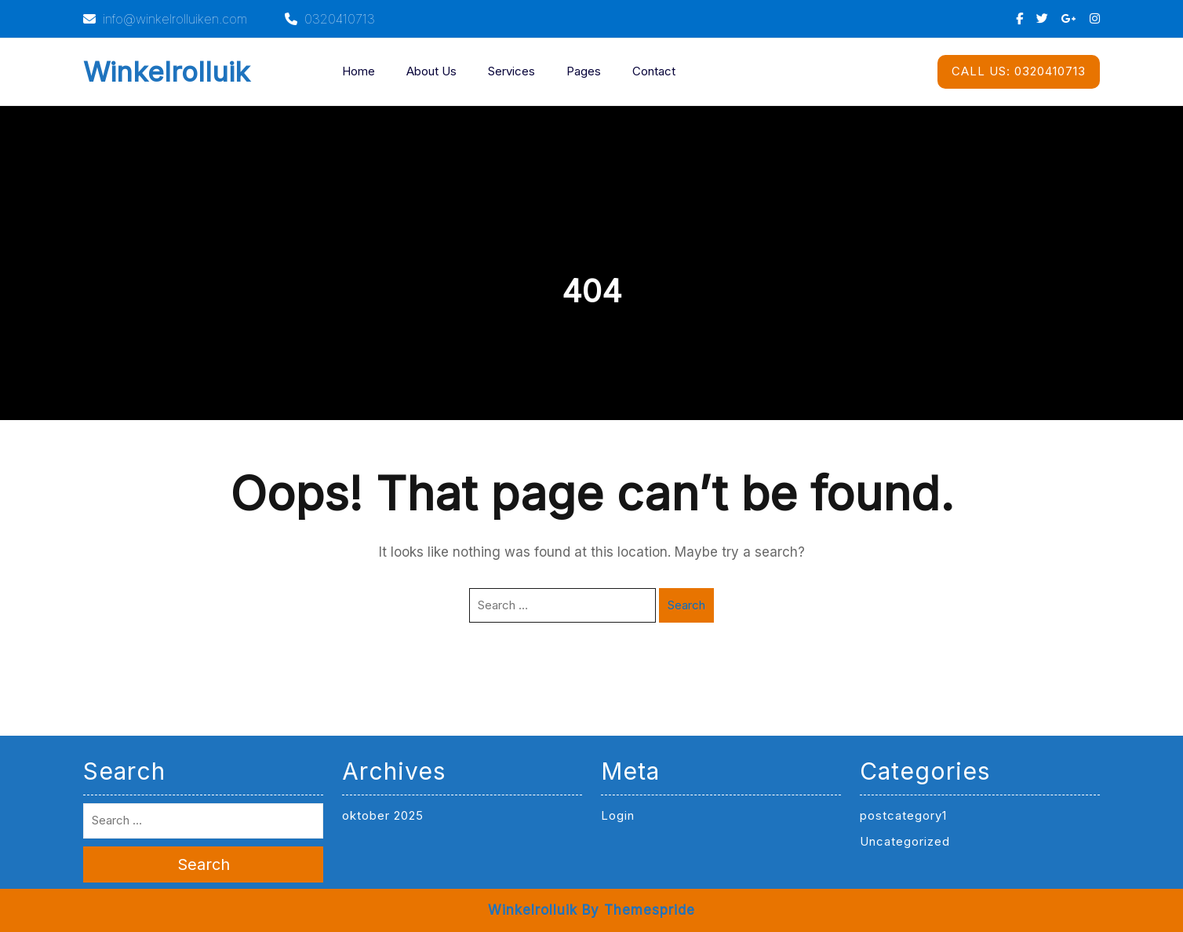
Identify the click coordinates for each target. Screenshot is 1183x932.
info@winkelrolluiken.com (165, 19)
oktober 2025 (383, 815)
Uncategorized (905, 841)
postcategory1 (903, 815)
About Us (431, 71)
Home (358, 71)
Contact (653, 71)
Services (511, 71)
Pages (583, 71)
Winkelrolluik (166, 71)
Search (686, 605)
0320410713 (330, 19)
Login (618, 815)
